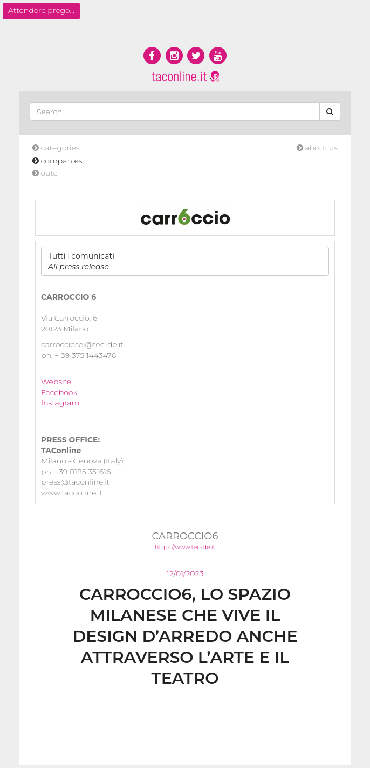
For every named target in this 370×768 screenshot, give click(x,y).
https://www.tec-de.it (185, 547)
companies (57, 160)
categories (56, 148)
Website (56, 381)
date (45, 173)
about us (317, 148)
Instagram (60, 402)
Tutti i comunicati (81, 261)
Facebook (59, 392)
